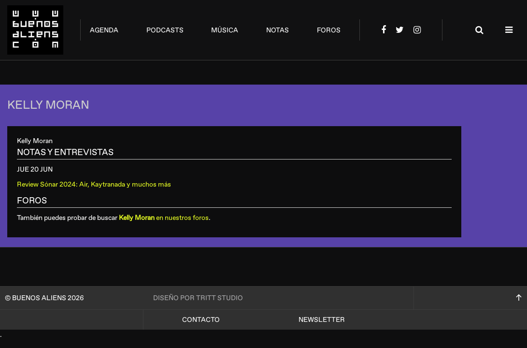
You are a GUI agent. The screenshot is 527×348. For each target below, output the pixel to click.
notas (277, 30)
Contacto (201, 320)
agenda (104, 30)
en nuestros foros (164, 218)
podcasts (165, 30)
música (224, 30)
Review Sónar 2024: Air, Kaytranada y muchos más (94, 184)
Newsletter (322, 320)
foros (329, 30)
